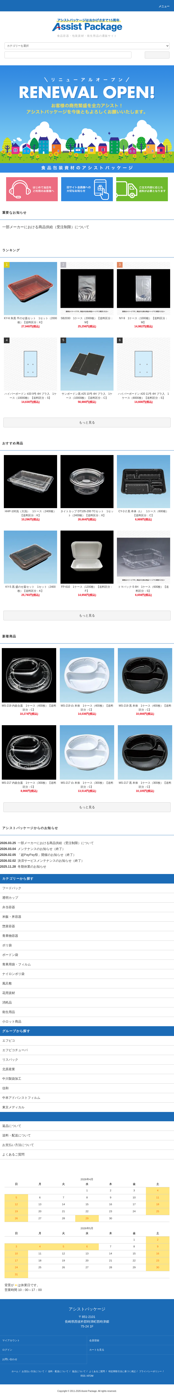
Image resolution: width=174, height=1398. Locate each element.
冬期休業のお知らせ (32, 866)
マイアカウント (11, 1340)
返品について (79, 1371)
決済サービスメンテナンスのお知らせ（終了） (51, 860)
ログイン (7, 1349)
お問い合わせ (9, 1359)
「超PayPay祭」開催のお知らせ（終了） (47, 855)
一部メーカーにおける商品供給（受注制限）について (45, 227)
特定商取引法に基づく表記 (122, 1371)
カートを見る (96, 1349)
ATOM (90, 1376)
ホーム (15, 1371)
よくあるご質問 (97, 1371)
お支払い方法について (33, 1371)
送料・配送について (58, 1371)
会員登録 (94, 1340)
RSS (83, 1376)
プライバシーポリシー (150, 1371)
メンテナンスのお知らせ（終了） (41, 849)
